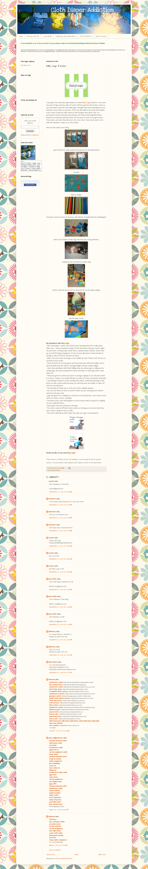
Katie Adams (53, 662)
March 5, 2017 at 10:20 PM (58, 845)
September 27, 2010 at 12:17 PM (60, 672)
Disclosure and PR (32, 36)
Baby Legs (86, 103)
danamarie (52, 499)
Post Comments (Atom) (64, 858)
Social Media (47, 36)
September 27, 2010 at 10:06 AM (60, 492)
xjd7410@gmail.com (56, 738)
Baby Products (56, 470)
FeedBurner (35, 135)
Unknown (52, 679)
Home (20, 36)
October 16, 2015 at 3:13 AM (59, 731)
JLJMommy (52, 631)
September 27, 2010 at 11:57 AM (60, 655)
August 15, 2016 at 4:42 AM (58, 809)
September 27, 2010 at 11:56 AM (60, 640)
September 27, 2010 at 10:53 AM (60, 546)
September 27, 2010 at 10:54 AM (60, 559)
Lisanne (51, 538)
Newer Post (51, 854)
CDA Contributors (86, 36)
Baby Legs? (71, 453)
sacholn (51, 481)
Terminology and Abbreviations (66, 36)
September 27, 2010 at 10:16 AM (60, 505)
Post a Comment (55, 850)
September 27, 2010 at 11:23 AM (60, 589)
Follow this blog (30, 186)
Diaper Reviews (101, 36)
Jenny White (53, 579)
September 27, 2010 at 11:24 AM (60, 607)
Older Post (102, 854)
